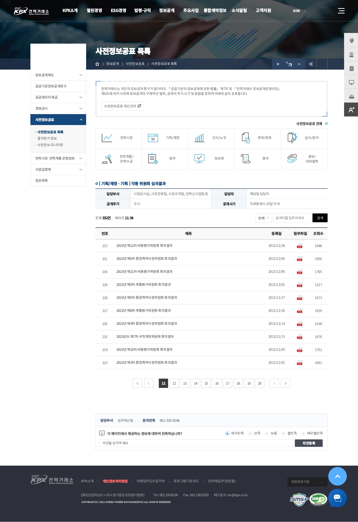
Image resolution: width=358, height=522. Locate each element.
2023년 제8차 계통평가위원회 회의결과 (143, 311)
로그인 (315, 10)
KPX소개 (70, 10)
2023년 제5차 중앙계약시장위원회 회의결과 (146, 298)
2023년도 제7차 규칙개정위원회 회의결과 (145, 337)
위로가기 (337, 476)
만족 (257, 434)
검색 (328, 10)
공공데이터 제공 (46, 97)
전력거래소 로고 (31, 11)
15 (206, 383)
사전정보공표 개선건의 (120, 106)
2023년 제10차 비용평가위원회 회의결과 (144, 350)
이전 (148, 383)
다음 (274, 383)
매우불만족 (315, 434)
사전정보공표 (44, 119)
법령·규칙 (142, 10)
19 (249, 383)
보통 (274, 434)
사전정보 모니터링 (50, 145)
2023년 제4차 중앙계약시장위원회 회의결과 (146, 324)
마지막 (285, 383)
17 (227, 383)
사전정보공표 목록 (50, 132)
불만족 (292, 434)
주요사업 (191, 10)
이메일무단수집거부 (151, 481)
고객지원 (263, 10)
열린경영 (94, 10)
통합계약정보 (215, 10)
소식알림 (239, 10)
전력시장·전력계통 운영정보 (55, 158)
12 (174, 383)
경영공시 (41, 108)
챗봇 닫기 (337, 498)
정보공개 (166, 10)
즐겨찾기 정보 (47, 138)
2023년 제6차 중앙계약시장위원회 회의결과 (146, 259)
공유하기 (310, 64)
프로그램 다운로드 (186, 481)
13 (185, 383)
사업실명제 (43, 170)
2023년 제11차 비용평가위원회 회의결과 (144, 272)
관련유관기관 (300, 482)
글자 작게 (299, 64)
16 (217, 383)
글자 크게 (277, 64)
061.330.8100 (168, 495)
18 (238, 383)
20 (259, 383)
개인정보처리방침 (115, 481)
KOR (298, 11)
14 (195, 383)
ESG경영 (118, 10)
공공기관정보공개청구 (50, 86)
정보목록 (41, 181)
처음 (137, 383)
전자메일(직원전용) (221, 481)
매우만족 (237, 434)
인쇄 (322, 64)
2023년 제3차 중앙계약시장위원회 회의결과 (146, 363)
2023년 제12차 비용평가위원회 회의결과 (144, 246)
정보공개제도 (44, 75)
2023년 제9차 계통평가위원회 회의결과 (143, 285)
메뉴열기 (341, 9)
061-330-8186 (170, 421)
